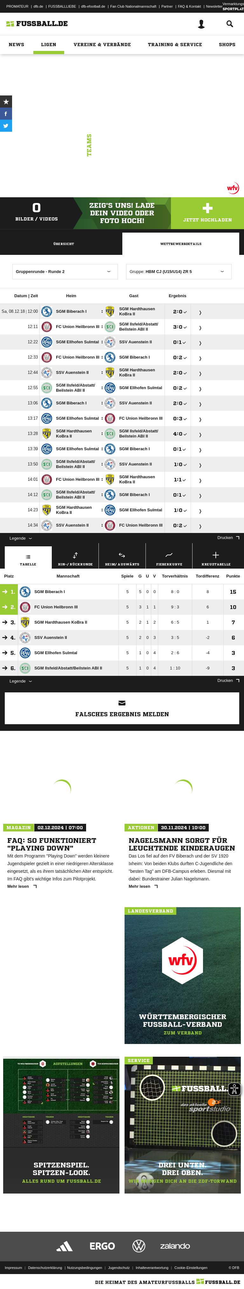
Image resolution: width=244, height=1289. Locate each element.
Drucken (228, 537)
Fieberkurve (169, 558)
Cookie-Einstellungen (190, 1268)
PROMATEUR (17, 6)
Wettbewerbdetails (180, 243)
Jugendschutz (119, 1268)
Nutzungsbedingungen (84, 1268)
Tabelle (28, 558)
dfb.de (38, 6)
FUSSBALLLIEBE (62, 6)
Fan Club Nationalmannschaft (133, 6)
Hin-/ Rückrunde (75, 558)
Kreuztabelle (216, 558)
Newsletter (214, 6)
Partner (167, 6)
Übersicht (63, 243)
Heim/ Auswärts (122, 558)
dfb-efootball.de (93, 6)
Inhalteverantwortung (152, 1268)
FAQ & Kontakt (189, 6)
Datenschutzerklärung (45, 1268)
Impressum (13, 1268)
